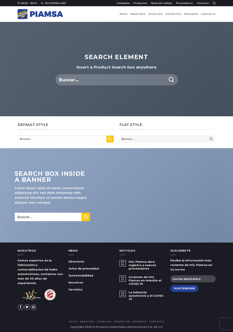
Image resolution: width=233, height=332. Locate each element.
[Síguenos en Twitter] (27, 307)
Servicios (75, 289)
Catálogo (155, 14)
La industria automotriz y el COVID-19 (146, 296)
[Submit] (171, 79)
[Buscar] (214, 3)
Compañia (123, 3)
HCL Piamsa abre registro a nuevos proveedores (142, 265)
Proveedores (184, 3)
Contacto (203, 3)
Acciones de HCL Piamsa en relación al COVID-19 (145, 280)
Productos (140, 3)
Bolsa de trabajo (161, 3)
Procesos (191, 14)
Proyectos (173, 14)
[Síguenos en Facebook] (21, 307)
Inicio (124, 14)
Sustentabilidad (80, 275)
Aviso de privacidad (83, 268)
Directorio (76, 261)
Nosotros (138, 14)
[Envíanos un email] (33, 307)
